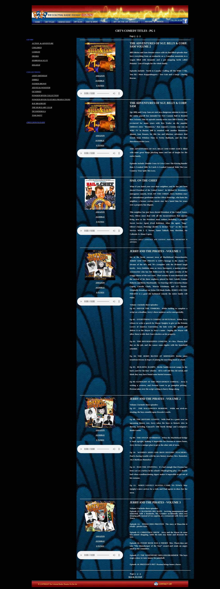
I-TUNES (100, 222)
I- (96, 85)
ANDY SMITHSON (39, 75)
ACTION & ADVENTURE (42, 43)
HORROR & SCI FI (40, 60)
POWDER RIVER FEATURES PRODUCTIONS (51, 99)
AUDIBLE (99, 81)
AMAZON (100, 76)
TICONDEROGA (39, 111)
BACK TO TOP (135, 577)
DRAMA (35, 56)
